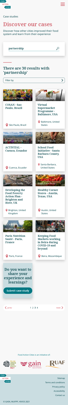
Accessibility (59, 391)
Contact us (60, 395)
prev (9, 307)
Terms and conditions (55, 382)
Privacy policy (58, 386)
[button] (63, 4)
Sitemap (61, 378)
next (58, 307)
